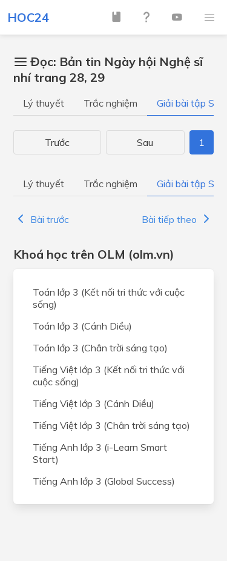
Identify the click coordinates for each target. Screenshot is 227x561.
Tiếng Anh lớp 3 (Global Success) (104, 481)
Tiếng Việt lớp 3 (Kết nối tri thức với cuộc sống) (109, 375)
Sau (145, 142)
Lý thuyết (43, 103)
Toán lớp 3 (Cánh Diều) (82, 326)
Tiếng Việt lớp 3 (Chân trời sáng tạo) (111, 425)
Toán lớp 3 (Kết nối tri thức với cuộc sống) (109, 298)
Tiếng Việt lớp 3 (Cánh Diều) (93, 403)
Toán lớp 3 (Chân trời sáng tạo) (100, 348)
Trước (57, 142)
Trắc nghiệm (110, 103)
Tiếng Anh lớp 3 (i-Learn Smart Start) (100, 453)
